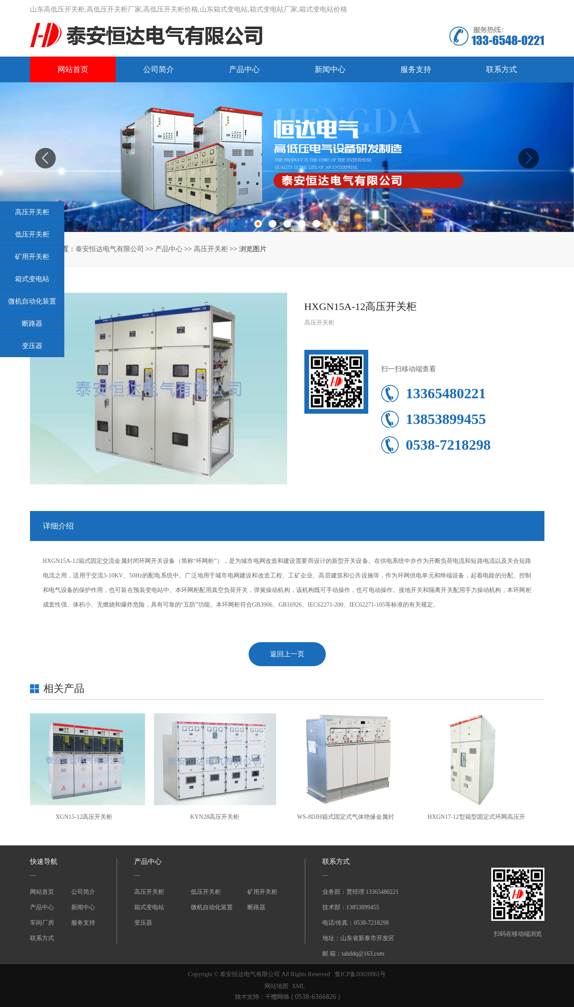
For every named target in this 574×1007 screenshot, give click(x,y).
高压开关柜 (211, 249)
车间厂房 (42, 923)
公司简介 (158, 69)
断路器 (256, 907)
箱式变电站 (149, 907)
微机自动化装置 (212, 907)
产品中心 (244, 69)
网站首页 (72, 69)
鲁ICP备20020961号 (360, 974)
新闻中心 (330, 69)
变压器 (143, 923)
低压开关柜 (206, 892)
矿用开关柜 (262, 892)
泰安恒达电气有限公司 (109, 249)
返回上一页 (287, 654)
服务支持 (415, 69)
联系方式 (501, 69)
